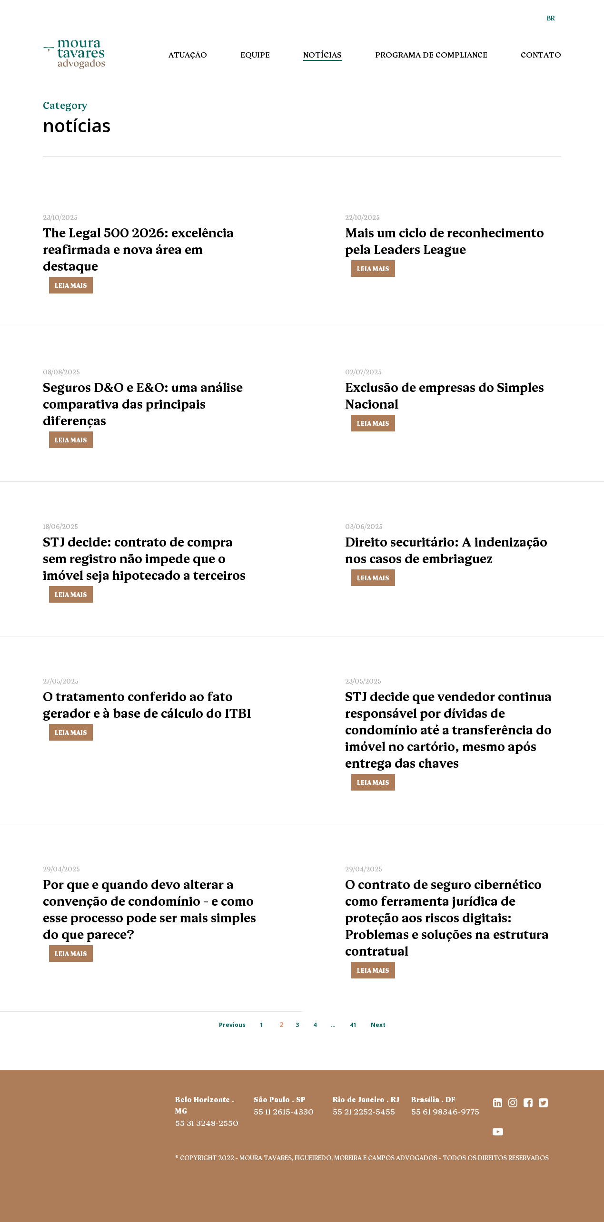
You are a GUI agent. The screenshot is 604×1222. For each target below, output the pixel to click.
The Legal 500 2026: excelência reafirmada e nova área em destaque (138, 248)
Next (378, 1025)
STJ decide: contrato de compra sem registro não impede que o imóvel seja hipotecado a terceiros (144, 560)
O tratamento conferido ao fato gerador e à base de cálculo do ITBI (147, 706)
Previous (232, 1025)
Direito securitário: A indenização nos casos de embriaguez (446, 551)
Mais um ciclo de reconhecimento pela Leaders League (444, 240)
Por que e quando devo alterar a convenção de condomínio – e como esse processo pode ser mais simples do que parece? (149, 911)
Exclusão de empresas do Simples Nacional (444, 394)
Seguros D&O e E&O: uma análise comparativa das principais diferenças (143, 403)
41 (353, 1025)
